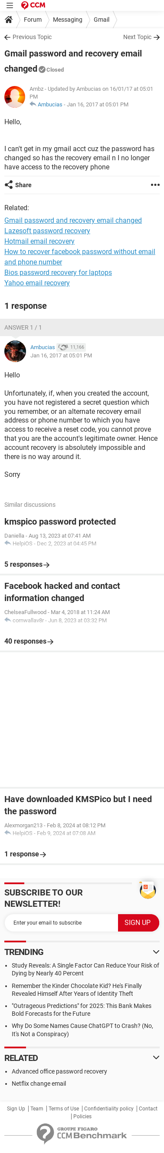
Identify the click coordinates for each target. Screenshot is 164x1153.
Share (23, 185)
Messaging (67, 19)
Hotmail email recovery (39, 241)
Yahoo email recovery (37, 283)
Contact (148, 1109)
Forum (33, 19)
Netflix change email (39, 1083)
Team (36, 1109)
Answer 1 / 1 (23, 327)
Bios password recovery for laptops (58, 272)
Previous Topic (32, 36)
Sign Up (16, 1109)
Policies (82, 1116)
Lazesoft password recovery (47, 231)
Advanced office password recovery (59, 1071)
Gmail (101, 19)
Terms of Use (64, 1109)
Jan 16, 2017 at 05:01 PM (97, 104)
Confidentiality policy (109, 1109)
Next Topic (137, 36)
